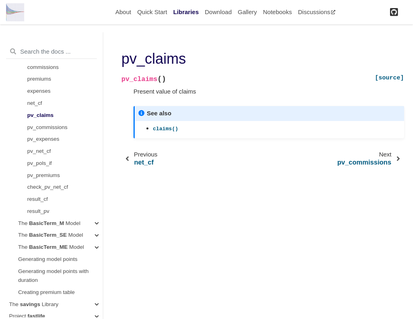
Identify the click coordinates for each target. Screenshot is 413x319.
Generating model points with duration (53, 275)
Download (218, 11)
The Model (49, 223)
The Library (33, 304)
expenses (39, 91)
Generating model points (47, 259)
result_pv (38, 211)
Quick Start (152, 11)
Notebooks (277, 11)
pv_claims (40, 115)
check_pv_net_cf (47, 187)
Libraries (185, 11)
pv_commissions (47, 127)
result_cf (37, 199)
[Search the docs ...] (51, 51)
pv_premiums (43, 175)
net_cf (34, 103)
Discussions (317, 11)
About (123, 11)
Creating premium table (46, 292)
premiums (39, 79)
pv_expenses (43, 139)
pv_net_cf (39, 151)
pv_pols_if (39, 163)
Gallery (247, 11)
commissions (43, 67)
